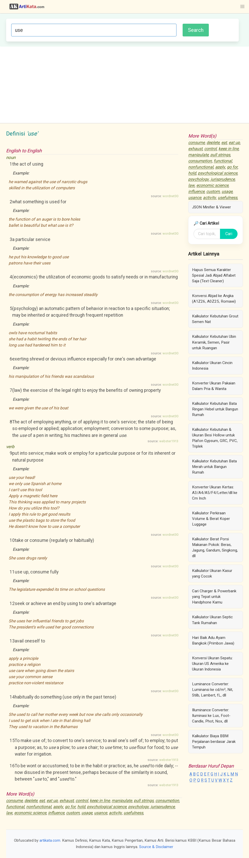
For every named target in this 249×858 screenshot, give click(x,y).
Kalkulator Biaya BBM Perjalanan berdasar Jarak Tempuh (214, 741)
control (82, 800)
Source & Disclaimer (156, 846)
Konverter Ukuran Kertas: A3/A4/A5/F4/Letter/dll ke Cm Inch (214, 493)
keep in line (100, 800)
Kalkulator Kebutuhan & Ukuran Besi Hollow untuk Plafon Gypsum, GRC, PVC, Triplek (215, 438)
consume (14, 800)
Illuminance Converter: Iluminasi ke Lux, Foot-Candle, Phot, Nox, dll (211, 715)
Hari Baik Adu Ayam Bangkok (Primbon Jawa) (213, 640)
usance (100, 813)
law (9, 813)
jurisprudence (163, 807)
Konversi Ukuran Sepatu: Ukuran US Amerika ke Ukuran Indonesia (212, 664)
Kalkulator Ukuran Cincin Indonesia (212, 365)
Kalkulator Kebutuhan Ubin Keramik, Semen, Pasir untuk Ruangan (214, 342)
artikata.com (49, 840)
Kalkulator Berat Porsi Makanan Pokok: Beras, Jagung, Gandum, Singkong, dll (215, 547)
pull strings (144, 800)
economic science (30, 813)
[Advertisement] (124, 84)
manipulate (122, 800)
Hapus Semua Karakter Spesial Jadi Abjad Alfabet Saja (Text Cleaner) (214, 275)
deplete (30, 800)
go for (70, 807)
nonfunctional (38, 807)
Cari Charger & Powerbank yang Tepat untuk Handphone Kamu (214, 597)
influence (56, 813)
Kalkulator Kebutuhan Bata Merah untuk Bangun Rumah (214, 467)
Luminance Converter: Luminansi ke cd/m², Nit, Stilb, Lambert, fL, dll (212, 690)
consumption (167, 800)
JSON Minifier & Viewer (211, 207)
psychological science (106, 807)
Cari (228, 233)
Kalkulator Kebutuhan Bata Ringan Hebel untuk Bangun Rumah (215, 409)
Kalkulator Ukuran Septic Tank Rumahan (212, 620)
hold (81, 807)
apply (58, 807)
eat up (52, 800)
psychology (138, 807)
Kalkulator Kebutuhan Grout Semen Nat (215, 319)
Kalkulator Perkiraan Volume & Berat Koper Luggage (211, 519)
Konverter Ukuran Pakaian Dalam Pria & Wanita (213, 386)
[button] (242, 6)
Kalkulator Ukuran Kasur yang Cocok (212, 573)
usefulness (133, 813)
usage (86, 813)
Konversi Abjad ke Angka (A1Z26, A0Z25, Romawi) (214, 298)
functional (15, 807)
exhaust (67, 800)
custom (73, 813)
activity (115, 813)
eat (42, 800)
